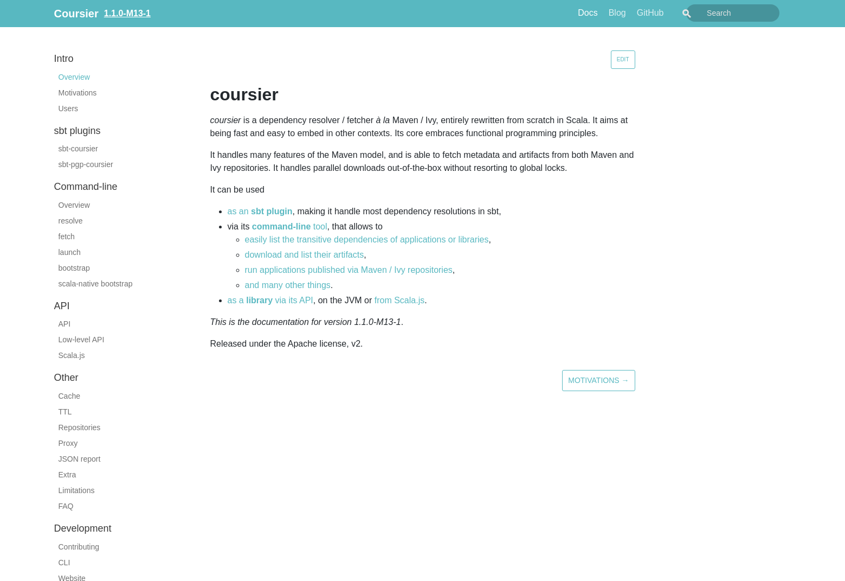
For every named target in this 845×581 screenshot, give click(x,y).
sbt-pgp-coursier (86, 164)
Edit (623, 59)
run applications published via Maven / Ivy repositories (349, 269)
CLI (64, 562)
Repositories (80, 427)
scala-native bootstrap (96, 283)
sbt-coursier (78, 148)
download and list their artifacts (304, 254)
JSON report (80, 459)
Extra (67, 474)
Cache (69, 396)
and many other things (288, 285)
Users (69, 108)
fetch (67, 236)
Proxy (68, 443)
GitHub (674, 12)
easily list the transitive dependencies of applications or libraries (367, 239)
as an (260, 211)
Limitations (77, 490)
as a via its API (270, 300)
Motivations (78, 92)
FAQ (66, 506)
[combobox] (745, 13)
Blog (641, 12)
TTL (65, 411)
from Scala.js (399, 300)
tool (289, 226)
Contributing (79, 546)
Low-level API (82, 339)
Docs (612, 12)
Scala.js (72, 355)
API (65, 324)
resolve (71, 220)
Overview (74, 77)
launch (70, 252)
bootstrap (74, 268)
